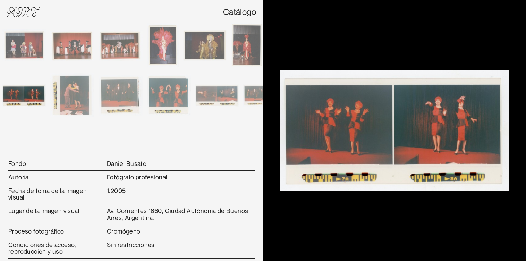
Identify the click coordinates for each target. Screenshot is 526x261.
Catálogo (239, 12)
